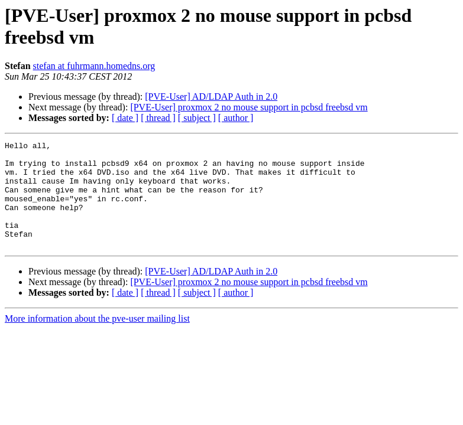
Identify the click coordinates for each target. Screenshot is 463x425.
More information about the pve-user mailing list (97, 340)
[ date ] (125, 118)
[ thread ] (158, 118)
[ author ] (236, 118)
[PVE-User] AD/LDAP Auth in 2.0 (211, 96)
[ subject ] (197, 118)
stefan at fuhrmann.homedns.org (94, 66)
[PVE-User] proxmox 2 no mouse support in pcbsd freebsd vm (248, 107)
